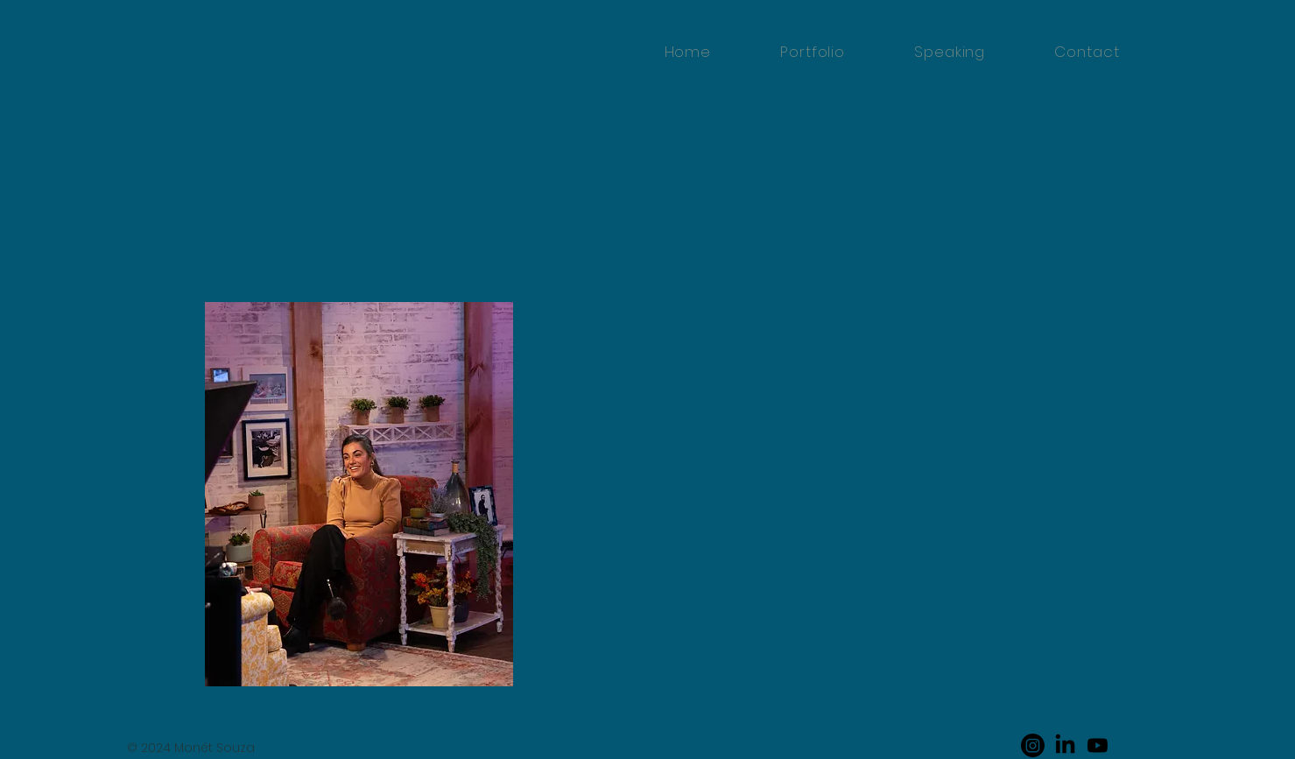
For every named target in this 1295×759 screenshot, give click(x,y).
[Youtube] (1097, 745)
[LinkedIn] (1065, 745)
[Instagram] (1033, 745)
